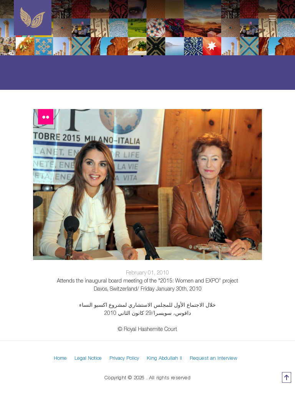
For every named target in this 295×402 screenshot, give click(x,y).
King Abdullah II (164, 358)
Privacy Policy (124, 358)
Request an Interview (213, 358)
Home (60, 358)
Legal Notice (88, 358)
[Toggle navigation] (273, 18)
